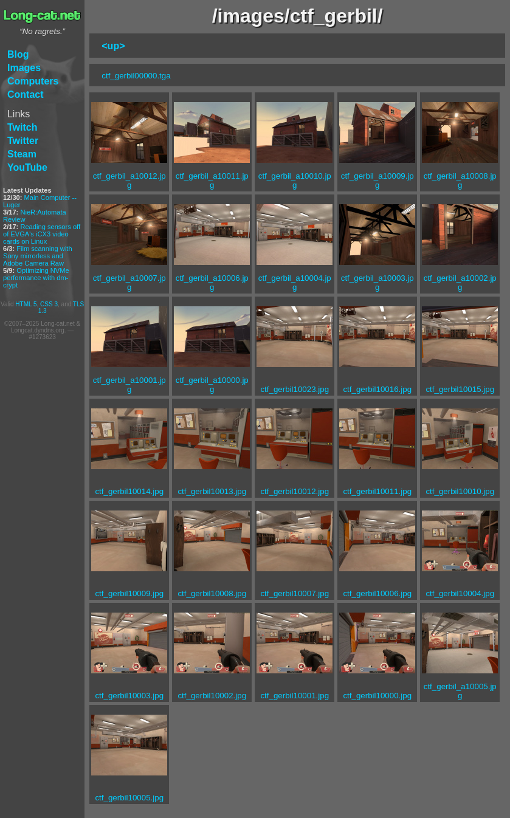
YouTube (27, 167)
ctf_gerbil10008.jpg (211, 593)
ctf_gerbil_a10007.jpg (129, 282)
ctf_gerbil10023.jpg (294, 389)
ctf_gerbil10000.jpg (377, 695)
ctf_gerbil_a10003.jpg (377, 282)
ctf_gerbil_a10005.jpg (460, 691)
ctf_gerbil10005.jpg (129, 797)
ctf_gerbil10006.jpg (377, 593)
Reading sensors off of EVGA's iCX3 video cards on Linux (41, 234)
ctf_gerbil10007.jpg (294, 593)
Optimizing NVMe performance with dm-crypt (36, 278)
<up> (113, 46)
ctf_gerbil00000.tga (136, 75)
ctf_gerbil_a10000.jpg (212, 385)
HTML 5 (25, 304)
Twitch (22, 127)
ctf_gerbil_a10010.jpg (294, 180)
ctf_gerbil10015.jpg (460, 389)
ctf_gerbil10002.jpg (211, 695)
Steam (21, 154)
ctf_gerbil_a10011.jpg (212, 180)
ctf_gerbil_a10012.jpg (129, 180)
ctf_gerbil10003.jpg (129, 695)
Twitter (22, 141)
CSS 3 (49, 304)
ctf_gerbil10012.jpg (294, 491)
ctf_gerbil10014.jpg (129, 491)
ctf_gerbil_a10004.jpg (294, 282)
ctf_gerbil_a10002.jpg (460, 282)
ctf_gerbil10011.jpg (377, 491)
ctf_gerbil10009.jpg (129, 593)
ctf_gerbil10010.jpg (460, 491)
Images (24, 68)
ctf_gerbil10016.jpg (377, 389)
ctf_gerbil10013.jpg (211, 491)
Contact (25, 94)
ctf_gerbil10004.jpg (460, 593)
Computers (32, 81)
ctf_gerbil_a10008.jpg (460, 180)
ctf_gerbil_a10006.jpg (212, 282)
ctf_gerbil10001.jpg (294, 695)
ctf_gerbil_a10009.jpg (377, 180)
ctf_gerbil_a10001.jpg (129, 385)
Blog (18, 54)
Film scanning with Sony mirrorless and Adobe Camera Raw (37, 256)
